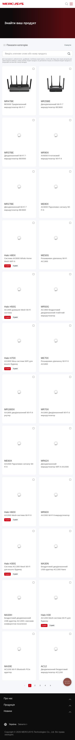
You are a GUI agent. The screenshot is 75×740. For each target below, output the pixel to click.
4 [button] (45, 685)
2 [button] (34, 685)
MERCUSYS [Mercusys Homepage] (13, 4)
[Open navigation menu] (71, 4)
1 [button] (29, 685)
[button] (24, 685)
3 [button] (40, 685)
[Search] (66, 4)
